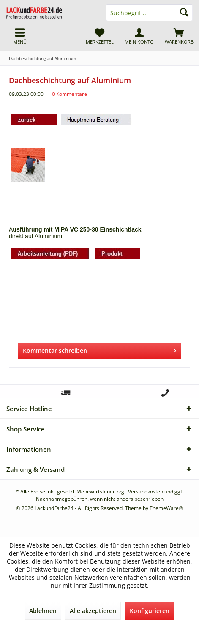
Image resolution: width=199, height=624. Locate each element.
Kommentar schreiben (99, 349)
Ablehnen (43, 611)
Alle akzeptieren (93, 611)
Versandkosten (145, 491)
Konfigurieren (149, 611)
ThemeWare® (166, 508)
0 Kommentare (69, 94)
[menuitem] (179, 36)
